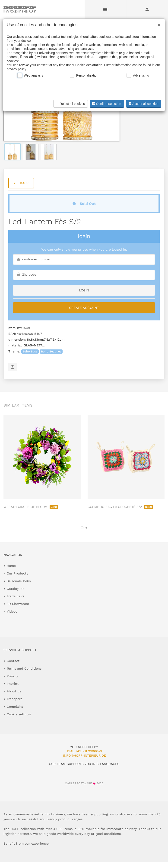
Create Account (84, 308)
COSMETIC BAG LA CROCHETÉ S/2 (120, 507)
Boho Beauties (51, 351)
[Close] (157, 23)
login (84, 290)
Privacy (12, 676)
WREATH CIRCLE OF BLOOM (30, 507)
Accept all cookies (143, 104)
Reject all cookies (70, 104)
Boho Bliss (30, 351)
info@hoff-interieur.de (84, 755)
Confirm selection (106, 104)
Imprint (13, 683)
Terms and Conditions (24, 668)
